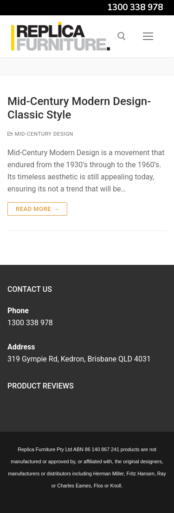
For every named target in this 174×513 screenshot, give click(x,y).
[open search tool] (121, 36)
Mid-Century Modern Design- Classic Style (79, 108)
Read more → (37, 208)
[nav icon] (148, 36)
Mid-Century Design (40, 134)
